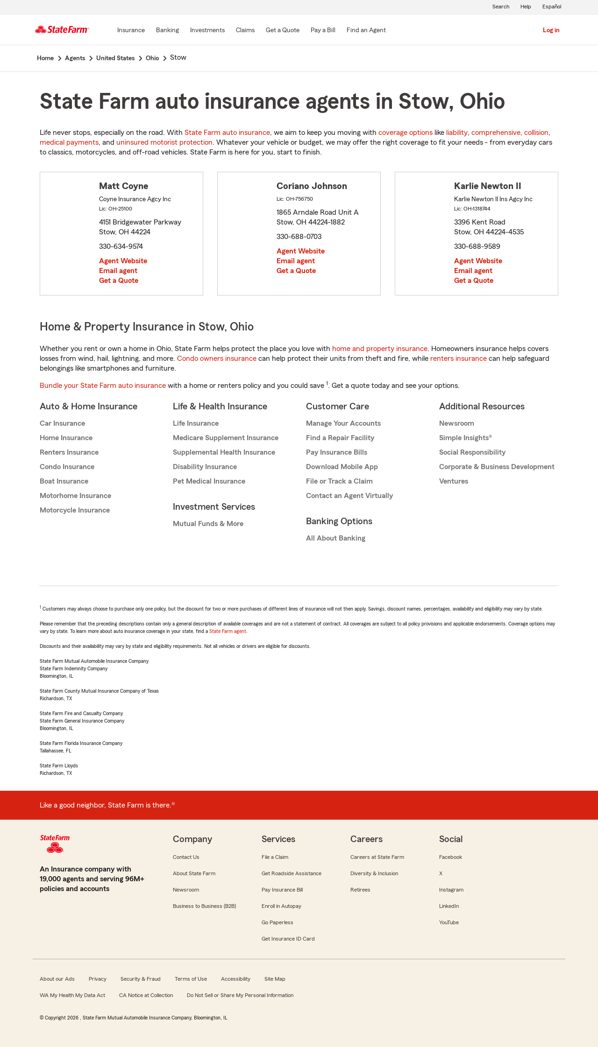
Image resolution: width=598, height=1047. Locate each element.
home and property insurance (379, 348)
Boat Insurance (64, 481)
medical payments (69, 142)
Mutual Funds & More (208, 523)
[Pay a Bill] (323, 30)
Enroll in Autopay (281, 906)
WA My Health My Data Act (72, 995)
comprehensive (495, 132)
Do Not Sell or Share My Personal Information (240, 995)
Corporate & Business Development (497, 467)
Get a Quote (118, 280)
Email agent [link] (118, 270)
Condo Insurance (67, 467)
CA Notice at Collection (146, 995)
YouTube (449, 922)
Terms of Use (191, 979)
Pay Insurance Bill (282, 889)
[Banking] (167, 30)
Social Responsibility (472, 452)
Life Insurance (196, 423)
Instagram (451, 889)
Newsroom (456, 423)
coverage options (405, 132)
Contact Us (186, 857)
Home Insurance (66, 438)
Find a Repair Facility (340, 438)
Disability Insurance (205, 467)
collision (536, 132)
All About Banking (335, 538)
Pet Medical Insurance (209, 481)
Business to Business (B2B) (204, 906)
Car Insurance (62, 423)
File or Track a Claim (339, 481)
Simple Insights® (465, 438)
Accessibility (235, 979)
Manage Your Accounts (343, 423)
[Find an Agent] (366, 30)
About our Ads (57, 979)
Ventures (453, 481)
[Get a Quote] (282, 30)
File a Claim (275, 857)
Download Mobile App (342, 467)
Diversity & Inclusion (374, 873)
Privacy (98, 979)
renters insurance (458, 358)
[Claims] (245, 30)
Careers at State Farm (377, 857)
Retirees (360, 889)
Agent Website (123, 261)
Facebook (450, 857)
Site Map (274, 979)
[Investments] (207, 30)
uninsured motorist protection (164, 142)
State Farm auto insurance (227, 132)
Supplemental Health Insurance (224, 452)
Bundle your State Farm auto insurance (103, 385)
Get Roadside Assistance (291, 873)
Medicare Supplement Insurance (225, 438)
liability (457, 132)
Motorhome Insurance (75, 495)
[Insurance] (131, 30)
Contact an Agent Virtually (349, 495)
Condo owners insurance (216, 358)
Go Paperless (277, 922)
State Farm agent (227, 631)
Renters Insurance (69, 452)
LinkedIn (449, 906)
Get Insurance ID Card (288, 939)
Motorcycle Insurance (75, 510)
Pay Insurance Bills (336, 452)
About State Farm (194, 873)
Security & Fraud (141, 979)
